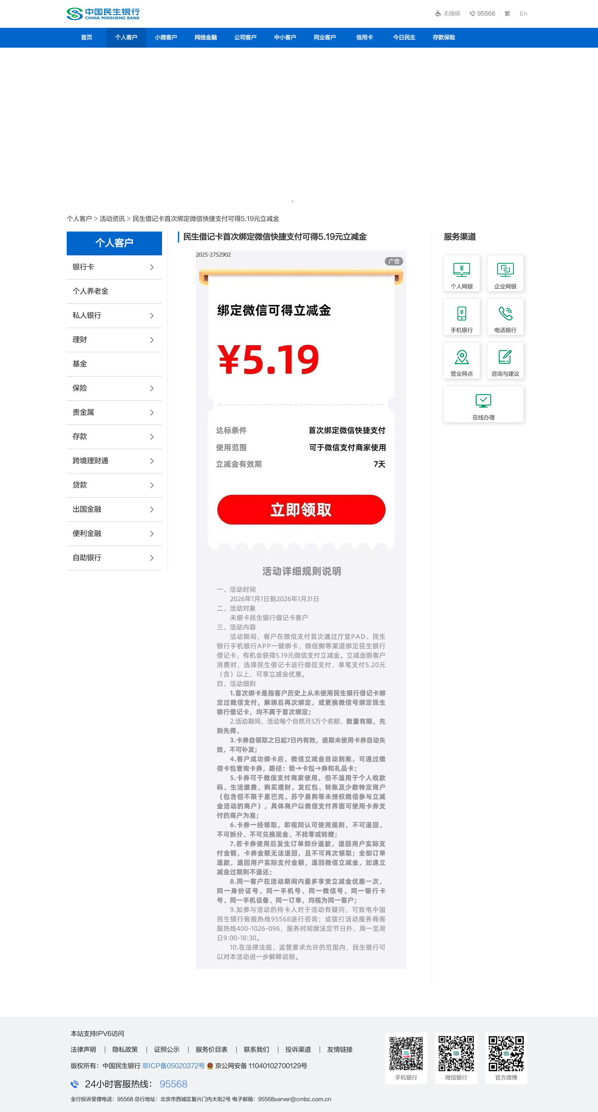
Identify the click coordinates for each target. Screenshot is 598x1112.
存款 (80, 436)
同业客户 (325, 37)
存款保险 (444, 37)
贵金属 (83, 412)
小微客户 (166, 37)
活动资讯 (112, 218)
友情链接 (340, 1049)
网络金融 (206, 37)
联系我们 (256, 1049)
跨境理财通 (90, 461)
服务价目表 (212, 1049)
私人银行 (87, 315)
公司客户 (245, 37)
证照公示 (166, 1049)
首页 (86, 37)
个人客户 (126, 37)
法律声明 (83, 1049)
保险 (80, 388)
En (523, 13)
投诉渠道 (298, 1049)
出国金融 (87, 509)
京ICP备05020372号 (173, 1066)
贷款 (80, 485)
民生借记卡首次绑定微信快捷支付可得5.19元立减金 (206, 218)
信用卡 (364, 37)
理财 (80, 340)
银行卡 (83, 267)
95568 (173, 1084)
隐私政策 (125, 1049)
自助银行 (87, 558)
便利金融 (87, 533)
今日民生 (404, 37)
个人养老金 (90, 291)
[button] (292, 202)
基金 (80, 364)
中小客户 (285, 37)
